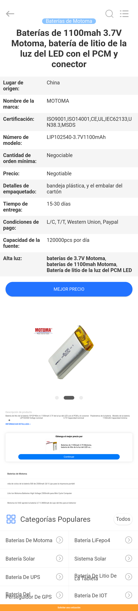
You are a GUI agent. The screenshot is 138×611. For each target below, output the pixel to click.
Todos (123, 519)
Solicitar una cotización (69, 607)
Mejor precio (69, 289)
